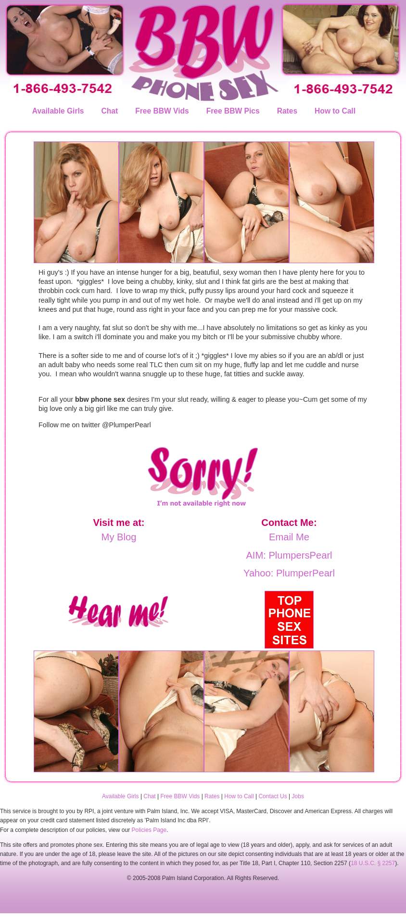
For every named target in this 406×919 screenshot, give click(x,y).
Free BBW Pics (233, 111)
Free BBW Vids (162, 111)
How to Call (335, 111)
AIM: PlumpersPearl (289, 555)
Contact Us (272, 796)
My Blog (119, 537)
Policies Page (148, 830)
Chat (110, 111)
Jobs (298, 796)
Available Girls (57, 111)
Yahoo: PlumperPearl (289, 573)
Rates (287, 111)
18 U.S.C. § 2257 (373, 863)
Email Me (289, 537)
